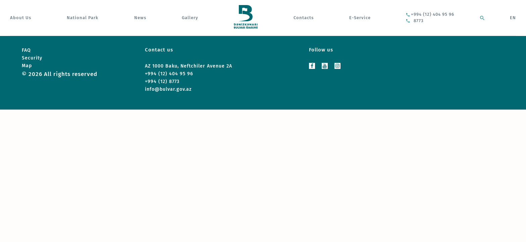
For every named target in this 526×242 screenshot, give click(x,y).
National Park (82, 17)
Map (27, 66)
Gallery (190, 17)
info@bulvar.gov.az (168, 89)
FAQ (26, 50)
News (140, 17)
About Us (20, 17)
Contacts (304, 17)
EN (513, 17)
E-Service (360, 17)
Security (32, 58)
